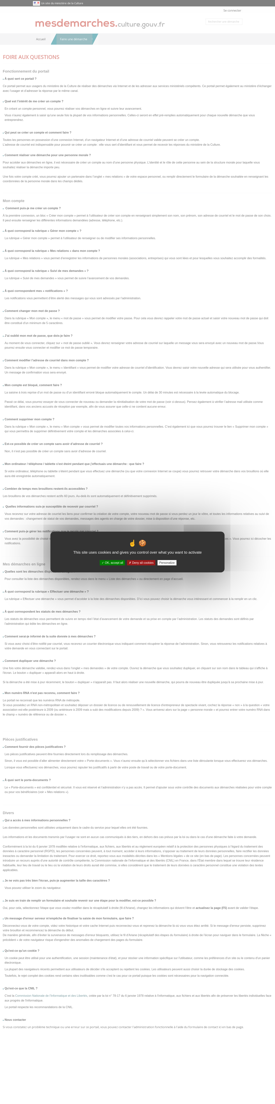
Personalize (167, 562)
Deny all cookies (141, 562)
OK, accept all (112, 562)
